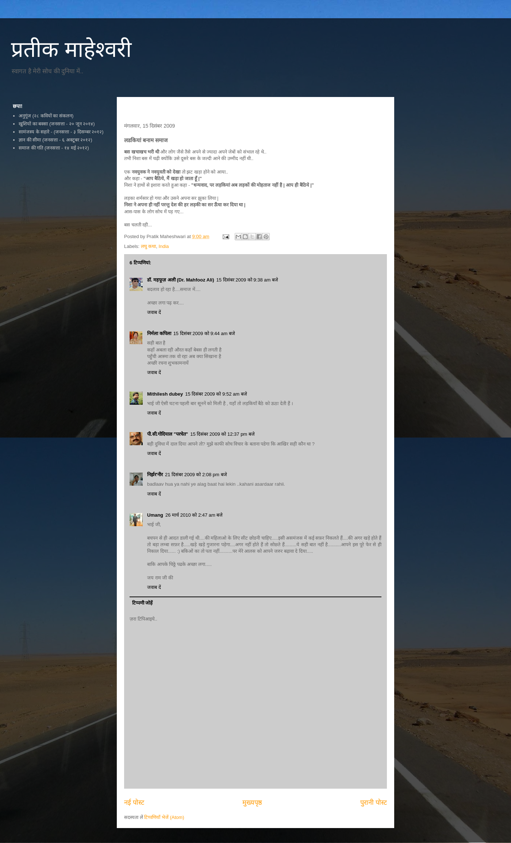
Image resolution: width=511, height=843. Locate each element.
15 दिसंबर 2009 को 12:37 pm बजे (222, 434)
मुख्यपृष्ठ (252, 802)
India (163, 246)
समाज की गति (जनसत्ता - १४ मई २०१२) (54, 148)
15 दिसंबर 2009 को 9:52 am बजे (216, 394)
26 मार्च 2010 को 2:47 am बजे (194, 515)
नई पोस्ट (134, 802)
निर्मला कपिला (159, 333)
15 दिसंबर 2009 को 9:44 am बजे (204, 333)
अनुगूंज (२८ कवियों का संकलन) (46, 116)
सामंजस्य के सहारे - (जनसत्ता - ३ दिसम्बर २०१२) (61, 132)
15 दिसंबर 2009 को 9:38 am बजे (247, 280)
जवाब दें (154, 312)
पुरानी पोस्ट (373, 802)
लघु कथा (148, 246)
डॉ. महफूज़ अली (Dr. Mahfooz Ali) (180, 280)
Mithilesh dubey (165, 394)
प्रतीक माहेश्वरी (71, 49)
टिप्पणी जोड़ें (142, 603)
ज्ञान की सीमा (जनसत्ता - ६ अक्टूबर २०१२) (55, 140)
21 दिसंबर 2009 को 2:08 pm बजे (196, 474)
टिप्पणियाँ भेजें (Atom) (164, 817)
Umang (155, 515)
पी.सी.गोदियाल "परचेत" (167, 434)
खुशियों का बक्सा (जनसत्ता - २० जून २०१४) (57, 124)
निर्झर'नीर (155, 474)
